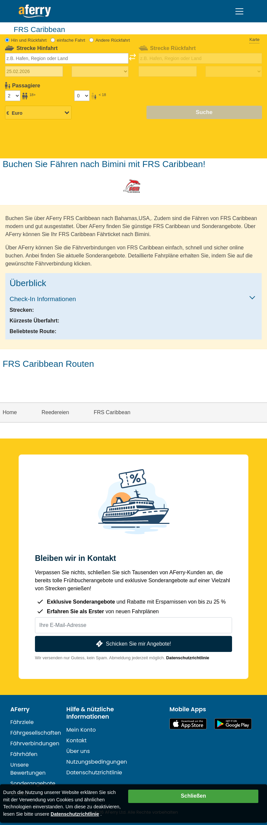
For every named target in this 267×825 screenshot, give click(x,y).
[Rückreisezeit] (233, 71)
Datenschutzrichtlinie (187, 657)
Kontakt (76, 740)
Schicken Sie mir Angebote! (133, 644)
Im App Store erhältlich (188, 723)
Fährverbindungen (34, 743)
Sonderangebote (32, 783)
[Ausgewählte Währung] (38, 113)
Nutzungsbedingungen (96, 762)
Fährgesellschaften (35, 733)
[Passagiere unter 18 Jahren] (82, 95)
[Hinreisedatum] (34, 71)
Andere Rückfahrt (113, 40)
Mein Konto (81, 730)
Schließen (193, 796)
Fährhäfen (24, 754)
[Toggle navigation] (239, 11)
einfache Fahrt (71, 40)
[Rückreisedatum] (167, 71)
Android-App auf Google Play (233, 723)
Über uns (78, 751)
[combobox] (67, 58)
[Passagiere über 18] (12, 95)
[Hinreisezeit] (100, 71)
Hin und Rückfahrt (29, 40)
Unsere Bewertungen (28, 769)
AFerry (20, 709)
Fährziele (22, 722)
